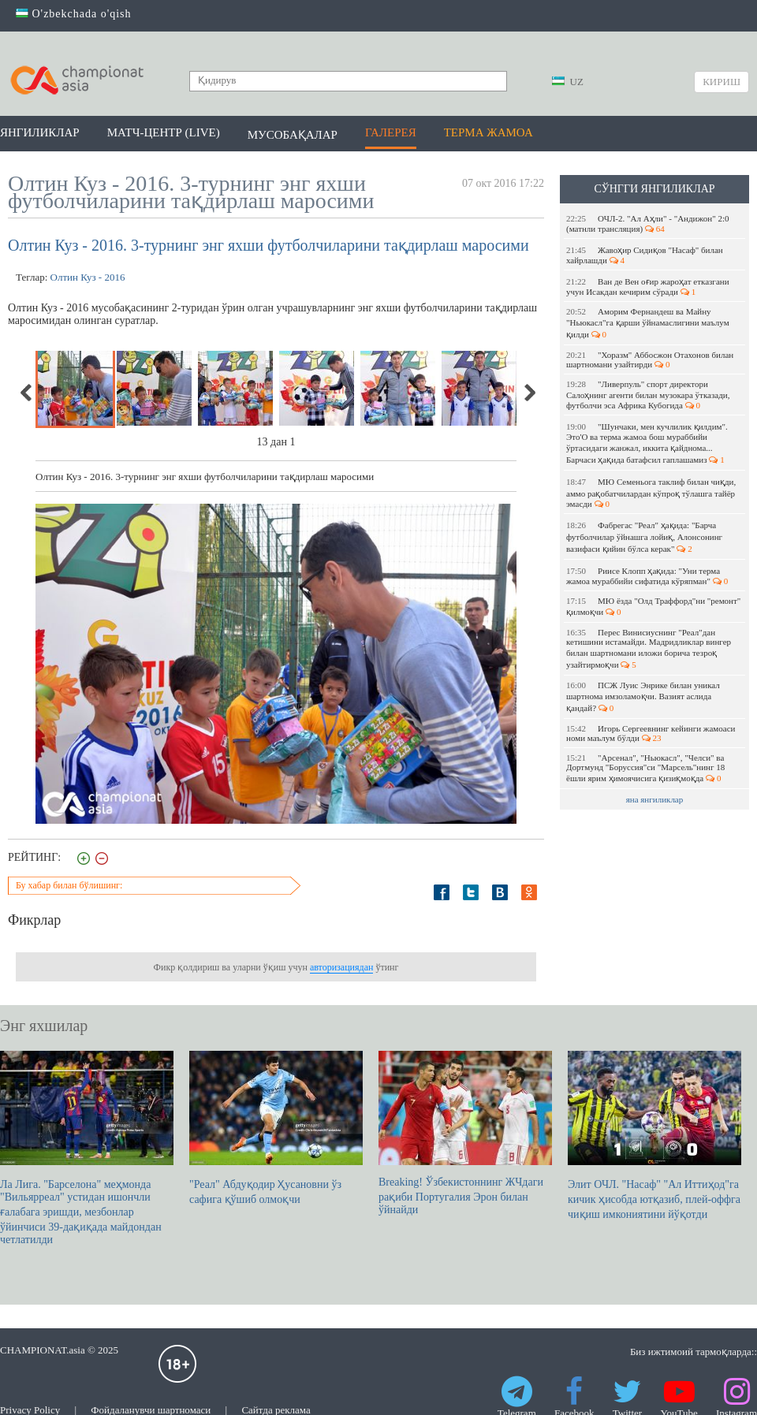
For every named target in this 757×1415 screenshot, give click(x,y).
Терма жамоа (488, 132)
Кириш (721, 82)
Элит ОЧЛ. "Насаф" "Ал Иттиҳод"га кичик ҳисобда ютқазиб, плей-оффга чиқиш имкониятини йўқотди (654, 1135)
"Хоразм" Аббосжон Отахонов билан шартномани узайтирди (649, 359)
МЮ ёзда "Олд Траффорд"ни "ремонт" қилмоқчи (653, 606)
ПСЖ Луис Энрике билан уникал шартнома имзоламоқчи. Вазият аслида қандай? (643, 696)
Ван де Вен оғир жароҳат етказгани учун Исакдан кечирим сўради (647, 286)
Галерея (390, 132)
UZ (568, 82)
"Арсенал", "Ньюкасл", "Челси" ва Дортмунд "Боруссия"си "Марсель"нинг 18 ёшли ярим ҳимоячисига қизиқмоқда (645, 768)
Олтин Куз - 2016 (87, 277)
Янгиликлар (40, 132)
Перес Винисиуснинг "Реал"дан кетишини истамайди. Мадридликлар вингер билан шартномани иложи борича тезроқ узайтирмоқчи (648, 648)
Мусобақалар (292, 134)
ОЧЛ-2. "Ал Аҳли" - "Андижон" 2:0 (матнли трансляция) (647, 223)
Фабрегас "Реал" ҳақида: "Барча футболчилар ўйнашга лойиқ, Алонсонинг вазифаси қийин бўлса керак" (644, 536)
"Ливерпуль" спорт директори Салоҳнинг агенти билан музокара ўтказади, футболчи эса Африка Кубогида (647, 394)
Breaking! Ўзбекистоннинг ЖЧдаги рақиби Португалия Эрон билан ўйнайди (465, 1133)
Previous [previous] (27, 393)
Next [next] (529, 393)
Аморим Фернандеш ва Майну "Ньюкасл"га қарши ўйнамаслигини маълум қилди (647, 323)
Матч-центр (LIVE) (163, 132)
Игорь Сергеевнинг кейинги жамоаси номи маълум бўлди (650, 733)
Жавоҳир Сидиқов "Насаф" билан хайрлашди (644, 255)
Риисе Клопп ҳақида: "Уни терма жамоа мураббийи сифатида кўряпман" (647, 576)
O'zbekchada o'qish (74, 14)
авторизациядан (341, 967)
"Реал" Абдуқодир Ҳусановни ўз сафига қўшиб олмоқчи (276, 1128)
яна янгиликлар (655, 799)
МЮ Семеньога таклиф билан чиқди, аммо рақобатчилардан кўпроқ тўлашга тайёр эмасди (651, 492)
